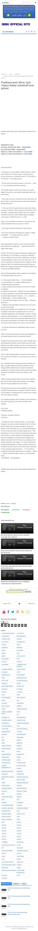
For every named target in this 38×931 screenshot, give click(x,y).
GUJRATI (4, 703)
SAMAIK (4, 802)
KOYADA (19, 731)
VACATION (5, 867)
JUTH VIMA (5, 729)
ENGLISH (4, 683)
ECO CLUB (5, 680)
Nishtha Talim (5, 757)
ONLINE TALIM (21, 765)
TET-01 (4, 853)
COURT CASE (21, 669)
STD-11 (19, 836)
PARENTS (20, 771)
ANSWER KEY (21, 642)
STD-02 (4, 825)
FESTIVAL (5, 689)
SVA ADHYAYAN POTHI (8, 845)
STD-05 (19, 828)
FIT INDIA (19, 689)
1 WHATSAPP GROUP (8, 633)
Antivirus (4, 644)
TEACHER (20, 848)
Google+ (26, 510)
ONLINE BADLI (6, 763)
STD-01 (19, 822)
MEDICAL (19, 743)
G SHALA (19, 692)
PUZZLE (19, 794)
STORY (19, 839)
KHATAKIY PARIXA (22, 729)
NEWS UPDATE (6, 754)
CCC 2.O (4, 661)
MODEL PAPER (6, 748)
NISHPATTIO (20, 754)
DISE (3, 678)
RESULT (19, 797)
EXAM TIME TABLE (7, 686)
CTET (18, 672)
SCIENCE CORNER (22, 808)
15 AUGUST (20, 633)
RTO (18, 799)
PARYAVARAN (21, 780)
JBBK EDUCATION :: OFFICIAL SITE (23, 926)
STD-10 (4, 836)
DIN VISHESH (21, 675)
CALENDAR (5, 659)
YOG (18, 875)
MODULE (19, 748)
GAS (3, 695)
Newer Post (6, 603)
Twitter (15, 510)
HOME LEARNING (22, 709)
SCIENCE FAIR (6, 811)
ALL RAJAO (5, 642)
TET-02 (19, 853)
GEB (18, 695)
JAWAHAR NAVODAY (23, 723)
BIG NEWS (20, 650)
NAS (3, 751)
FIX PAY (4, 692)
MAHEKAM (20, 737)
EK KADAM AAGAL (22, 680)
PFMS (3, 782)
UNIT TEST (20, 862)
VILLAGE (4, 875)
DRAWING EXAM (22, 678)
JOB (18, 726)
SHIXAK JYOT (21, 814)
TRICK (19, 859)
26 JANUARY (5, 636)
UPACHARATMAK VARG (9, 865)
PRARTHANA (5, 785)
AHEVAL (19, 639)
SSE (3, 822)
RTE (3, 799)
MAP (3, 740)
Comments (16, 883)
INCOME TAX (5, 717)
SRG (18, 819)
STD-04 (4, 828)
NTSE (18, 760)
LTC (3, 737)
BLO (18, 653)
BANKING (19, 647)
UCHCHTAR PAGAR (7, 862)
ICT (18, 714)
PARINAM (4, 774)
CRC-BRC (4, 672)
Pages (5, 3)
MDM (3, 743)
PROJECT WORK (22, 791)
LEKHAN (4, 734)
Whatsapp (5, 512)
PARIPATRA (20, 774)
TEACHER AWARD (7, 850)
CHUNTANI (5, 664)
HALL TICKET (6, 706)
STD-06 (4, 831)
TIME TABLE (20, 856)
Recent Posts (6, 883)
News (8, 503)
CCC (18, 659)
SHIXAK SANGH (6, 816)
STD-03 (19, 825)
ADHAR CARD (6, 639)
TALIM (18, 845)
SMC (18, 816)
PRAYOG (4, 791)
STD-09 (19, 833)
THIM (3, 856)
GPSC (3, 700)
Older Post (31, 603)
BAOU (3, 650)
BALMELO (5, 647)
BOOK (3, 656)
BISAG (4, 653)
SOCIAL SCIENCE (7, 819)
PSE (3, 794)
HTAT (18, 712)
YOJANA (13, 503)
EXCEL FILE (20, 686)
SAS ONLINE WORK (7, 805)
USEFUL (19, 865)
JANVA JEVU (5, 723)
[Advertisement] (19, 54)
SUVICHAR (20, 842)
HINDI (3, 709)
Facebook (5, 510)
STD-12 (4, 839)
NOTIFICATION (6, 760)
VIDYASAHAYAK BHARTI (9, 870)
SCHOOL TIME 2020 (7, 808)
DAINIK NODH (6, 675)
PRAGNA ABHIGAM (22, 782)
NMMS (19, 757)
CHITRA (19, 661)
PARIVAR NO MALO (22, 777)
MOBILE (19, 746)
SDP (18, 811)
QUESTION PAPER (7, 797)
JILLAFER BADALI (7, 726)
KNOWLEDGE (6, 731)
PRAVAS (19, 785)
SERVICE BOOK (6, 814)
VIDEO (19, 867)
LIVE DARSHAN (21, 734)
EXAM (18, 683)
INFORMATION (21, 717)
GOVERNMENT (6, 697)
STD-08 (4, 833)
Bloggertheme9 (22, 928)
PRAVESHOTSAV (22, 788)
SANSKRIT (20, 802)
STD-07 (19, 831)
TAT (3, 848)
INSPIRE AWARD (6, 720)
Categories (8, 32)
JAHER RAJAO (21, 720)
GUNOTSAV (20, 703)
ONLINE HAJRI (21, 763)
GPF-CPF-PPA (21, 697)
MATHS (19, 740)
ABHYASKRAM (21, 636)
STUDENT (5, 842)
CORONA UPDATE (7, 669)
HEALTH (19, 706)
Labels (24, 883)
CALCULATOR (21, 656)
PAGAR (19, 768)
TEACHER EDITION (22, 850)
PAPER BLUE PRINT (7, 771)
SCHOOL (19, 805)
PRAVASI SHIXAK (7, 788)
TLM (3, 859)
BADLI (19, 644)
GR (18, 700)
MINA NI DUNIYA (6, 746)
